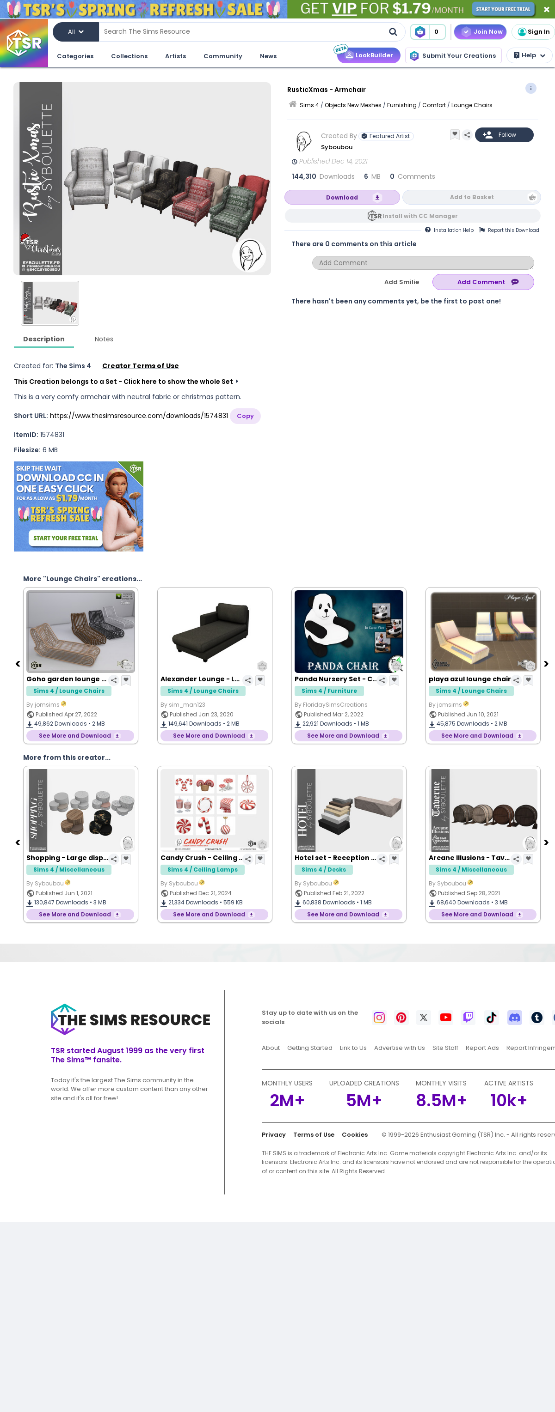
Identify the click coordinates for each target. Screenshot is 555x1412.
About (271, 1047)
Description (44, 339)
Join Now (488, 31)
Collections (129, 56)
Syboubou (336, 147)
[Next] (547, 663)
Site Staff (445, 1047)
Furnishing (402, 105)
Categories (75, 56)
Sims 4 (309, 105)
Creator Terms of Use (140, 365)
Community (223, 56)
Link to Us (353, 1047)
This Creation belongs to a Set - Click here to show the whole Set (123, 381)
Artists (175, 56)
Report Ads (482, 1047)
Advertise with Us (399, 1047)
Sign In (533, 31)
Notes (104, 339)
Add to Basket (472, 197)
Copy (245, 416)
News (268, 56)
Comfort (434, 105)
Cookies (355, 1134)
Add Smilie (401, 282)
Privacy (274, 1134)
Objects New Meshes (353, 105)
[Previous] (18, 663)
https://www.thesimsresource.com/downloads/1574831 (139, 415)
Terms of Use (313, 1134)
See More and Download (75, 735)
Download (342, 197)
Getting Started (310, 1047)
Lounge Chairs (472, 105)
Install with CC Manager (420, 216)
